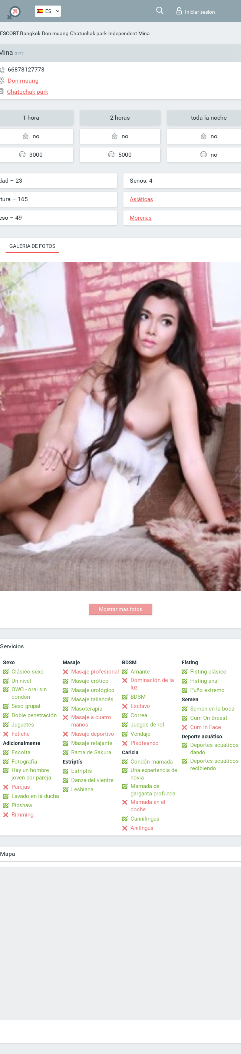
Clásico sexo (27, 671)
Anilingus (142, 828)
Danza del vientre (92, 780)
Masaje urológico (93, 690)
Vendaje (141, 734)
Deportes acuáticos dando (214, 749)
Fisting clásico (208, 671)
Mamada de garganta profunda (153, 790)
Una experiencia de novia (154, 774)
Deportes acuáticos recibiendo (214, 765)
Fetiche (20, 734)
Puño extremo (207, 690)
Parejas (20, 787)
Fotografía (24, 761)
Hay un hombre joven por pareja (31, 774)
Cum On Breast (208, 718)
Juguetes (22, 724)
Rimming (22, 814)
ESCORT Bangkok (20, 33)
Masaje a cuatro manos (91, 721)
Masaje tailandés (92, 699)
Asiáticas (141, 199)
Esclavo (140, 706)
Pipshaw (21, 805)
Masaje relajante (91, 743)
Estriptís (81, 771)
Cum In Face (205, 727)
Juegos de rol (147, 724)
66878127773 (26, 69)
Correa (139, 715)
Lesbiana (82, 789)
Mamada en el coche (148, 806)
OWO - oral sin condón (29, 693)
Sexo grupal (25, 706)
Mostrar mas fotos (120, 609)
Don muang (55, 33)
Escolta (20, 752)
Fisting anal (204, 681)
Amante (140, 671)
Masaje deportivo (92, 734)
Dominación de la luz (152, 684)
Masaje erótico (90, 681)
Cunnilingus (145, 818)
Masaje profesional (95, 671)
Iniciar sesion (195, 11)
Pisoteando (145, 743)
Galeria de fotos (32, 246)
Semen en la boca (212, 708)
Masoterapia (86, 708)
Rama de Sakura (91, 752)
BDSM (138, 697)
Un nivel (21, 681)
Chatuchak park (88, 33)
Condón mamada (152, 761)
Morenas (141, 218)
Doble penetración (34, 715)
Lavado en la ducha (35, 796)
